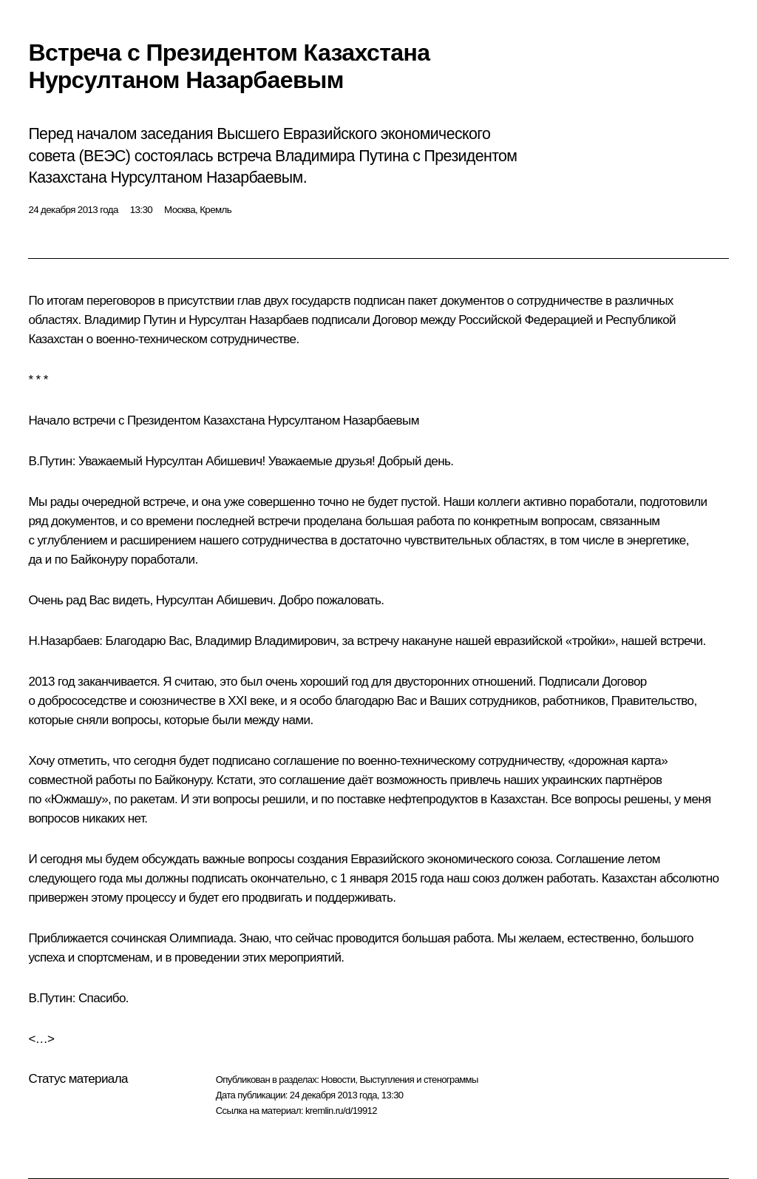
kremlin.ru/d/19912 (341, 1110)
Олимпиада (201, 938)
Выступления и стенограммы (418, 1079)
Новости (338, 1079)
